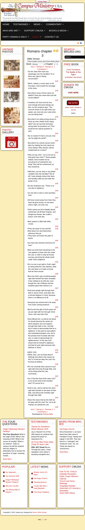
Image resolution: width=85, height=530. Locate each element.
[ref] (56, 81)
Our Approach (11, 472)
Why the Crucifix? (12, 486)
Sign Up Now (73, 103)
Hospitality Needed (67, 486)
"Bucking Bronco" (40, 482)
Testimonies (20, 24)
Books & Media (58, 30)
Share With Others (67, 493)
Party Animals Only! (15, 37)
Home (6, 24)
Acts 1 (33, 67)
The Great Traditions (41, 492)
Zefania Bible (48, 414)
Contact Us (52, 37)
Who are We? (10, 30)
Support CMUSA (33, 30)
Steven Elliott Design (39, 512)
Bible (36, 37)
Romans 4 (49, 67)
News (37, 24)
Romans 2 (40, 67)
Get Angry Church (40, 478)
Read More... (8, 459)
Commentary (54, 24)
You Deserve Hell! (12, 476)
